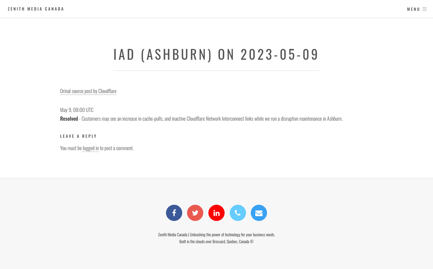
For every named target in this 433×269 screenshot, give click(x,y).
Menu (414, 9)
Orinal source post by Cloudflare (88, 91)
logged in (91, 148)
